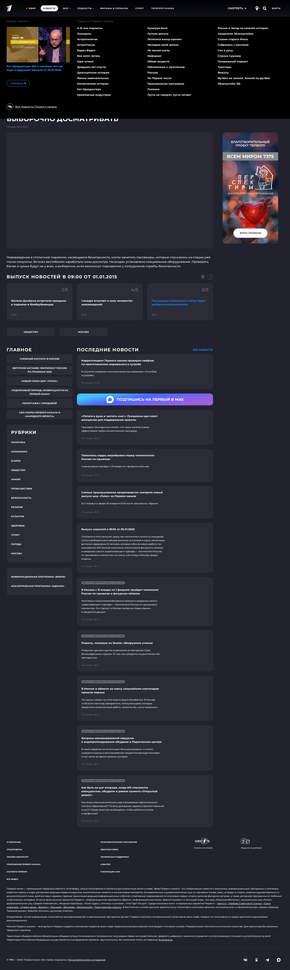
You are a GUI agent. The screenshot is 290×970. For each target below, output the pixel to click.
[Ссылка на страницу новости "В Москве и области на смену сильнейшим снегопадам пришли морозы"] (145, 698)
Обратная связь (109, 849)
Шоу (67, 8)
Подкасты (85, 8)
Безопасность (21, 497)
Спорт (139, 8)
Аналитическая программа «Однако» (38, 586)
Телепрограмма (162, 8)
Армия (15, 479)
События (105, 864)
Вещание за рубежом (251, 843)
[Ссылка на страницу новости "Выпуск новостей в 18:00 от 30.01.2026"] (145, 547)
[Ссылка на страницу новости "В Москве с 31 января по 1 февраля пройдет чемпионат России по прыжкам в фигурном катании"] (145, 601)
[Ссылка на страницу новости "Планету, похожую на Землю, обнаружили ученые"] (145, 651)
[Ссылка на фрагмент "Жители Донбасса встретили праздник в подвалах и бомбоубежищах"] (39, 301)
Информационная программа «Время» (38, 576)
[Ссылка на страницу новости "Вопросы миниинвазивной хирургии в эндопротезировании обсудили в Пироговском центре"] (145, 748)
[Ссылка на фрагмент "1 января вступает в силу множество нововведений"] (110, 301)
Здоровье (18, 525)
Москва (83, 332)
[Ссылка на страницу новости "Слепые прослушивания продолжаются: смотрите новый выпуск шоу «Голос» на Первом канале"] (145, 502)
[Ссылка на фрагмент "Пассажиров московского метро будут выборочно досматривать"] (180, 301)
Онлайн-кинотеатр (17, 857)
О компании (14, 842)
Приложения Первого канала (24, 864)
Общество (31, 332)
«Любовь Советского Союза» (245, 903)
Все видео (12, 879)
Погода (16, 544)
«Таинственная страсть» (108, 907)
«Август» (222, 903)
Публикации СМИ (110, 872)
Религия (17, 507)
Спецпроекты (14, 849)
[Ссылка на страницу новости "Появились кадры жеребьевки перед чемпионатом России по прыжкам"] (145, 465)
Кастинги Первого (17, 872)
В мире (16, 460)
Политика (18, 442)
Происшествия (21, 488)
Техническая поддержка (114, 857)
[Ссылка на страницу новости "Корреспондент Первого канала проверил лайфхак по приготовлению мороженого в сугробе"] (145, 372)
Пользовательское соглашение (118, 842)
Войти (276, 8)
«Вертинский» (84, 907)
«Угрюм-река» (28, 907)
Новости (49, 8)
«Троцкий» (56, 907)
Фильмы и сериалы (114, 8)
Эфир (32, 8)
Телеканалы (165, 939)
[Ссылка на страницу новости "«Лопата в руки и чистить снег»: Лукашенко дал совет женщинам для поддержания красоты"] (145, 427)
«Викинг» (43, 907)
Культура (17, 516)
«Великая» (69, 907)
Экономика (19, 451)
